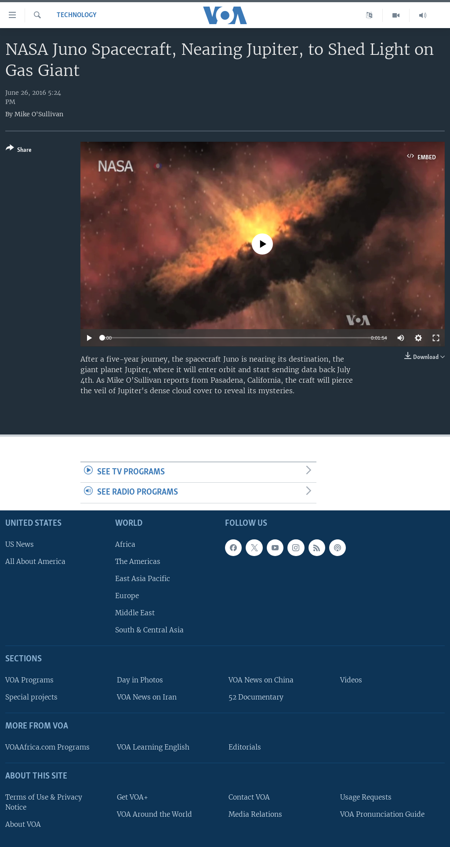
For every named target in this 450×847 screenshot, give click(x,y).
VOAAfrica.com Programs (47, 747)
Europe (127, 596)
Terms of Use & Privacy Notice (43, 802)
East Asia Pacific (142, 578)
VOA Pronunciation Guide (382, 814)
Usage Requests (366, 797)
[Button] (19, 151)
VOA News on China (261, 680)
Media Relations (255, 814)
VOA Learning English (153, 747)
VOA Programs (29, 680)
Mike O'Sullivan (39, 114)
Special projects (31, 697)
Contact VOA (249, 797)
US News (19, 544)
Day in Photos (140, 680)
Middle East (135, 613)
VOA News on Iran (147, 697)
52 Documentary (256, 697)
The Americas (137, 561)
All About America (35, 561)
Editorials (245, 747)
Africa (125, 544)
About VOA (23, 824)
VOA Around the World (154, 814)
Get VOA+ (132, 797)
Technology (77, 15)
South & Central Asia (149, 630)
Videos (351, 680)
